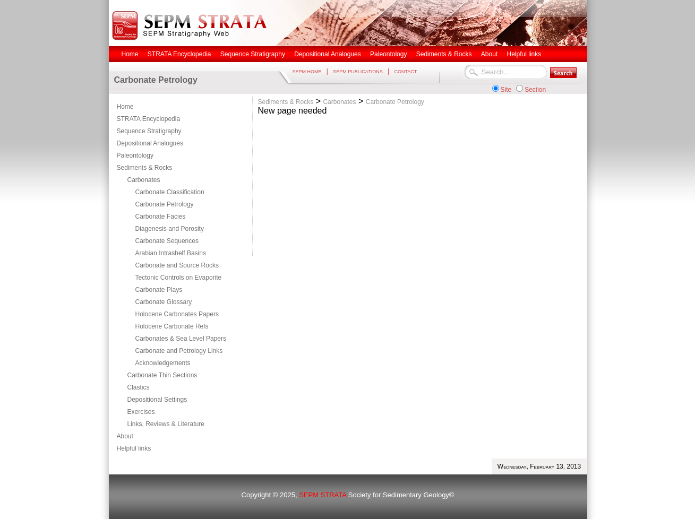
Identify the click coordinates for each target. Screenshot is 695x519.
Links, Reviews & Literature (165, 424)
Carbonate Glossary (163, 302)
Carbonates (143, 180)
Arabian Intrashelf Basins (170, 253)
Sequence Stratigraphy (149, 131)
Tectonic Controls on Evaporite (178, 277)
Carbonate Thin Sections (162, 375)
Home (125, 106)
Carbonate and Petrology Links (179, 350)
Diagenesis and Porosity (169, 228)
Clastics (138, 387)
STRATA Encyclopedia (149, 119)
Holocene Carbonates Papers (177, 314)
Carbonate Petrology (164, 204)
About (125, 436)
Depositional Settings (157, 399)
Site (506, 89)
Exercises (141, 412)
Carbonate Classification (169, 192)
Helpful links (134, 448)
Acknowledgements (163, 363)
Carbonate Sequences (167, 241)
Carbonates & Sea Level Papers (180, 338)
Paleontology (135, 155)
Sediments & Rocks (145, 167)
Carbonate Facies (160, 216)
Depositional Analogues (150, 143)
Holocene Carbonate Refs (172, 326)
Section (535, 89)
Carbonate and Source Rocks (177, 265)
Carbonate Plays (159, 289)
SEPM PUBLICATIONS (357, 71)
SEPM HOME (307, 71)
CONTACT (405, 71)
